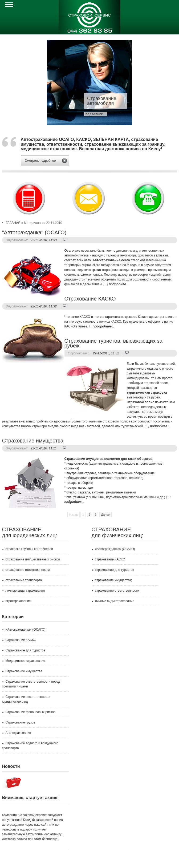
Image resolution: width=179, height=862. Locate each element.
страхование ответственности (28, 570)
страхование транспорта (24, 580)
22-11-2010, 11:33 (44, 240)
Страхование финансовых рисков (31, 712)
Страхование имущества (32, 441)
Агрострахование (18, 733)
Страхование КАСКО (90, 299)
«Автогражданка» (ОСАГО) (115, 549)
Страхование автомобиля (101, 101)
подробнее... (96, 114)
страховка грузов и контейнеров (29, 549)
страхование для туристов (114, 570)
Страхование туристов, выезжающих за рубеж (113, 343)
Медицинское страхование (25, 661)
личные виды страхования (25, 590)
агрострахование (18, 601)
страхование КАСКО (110, 559)
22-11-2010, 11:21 (44, 448)
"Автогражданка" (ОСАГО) (34, 232)
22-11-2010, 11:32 (44, 306)
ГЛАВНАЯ (13, 223)
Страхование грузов (20, 722)
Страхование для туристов (25, 650)
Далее (105, 514)
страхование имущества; (113, 580)
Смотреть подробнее (40, 161)
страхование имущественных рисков (33, 559)
